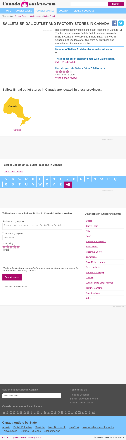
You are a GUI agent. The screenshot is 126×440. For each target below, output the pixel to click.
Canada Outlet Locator (81, 402)
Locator (64, 11)
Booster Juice (93, 293)
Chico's (89, 277)
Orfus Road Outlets (65, 62)
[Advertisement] (28, 53)
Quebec (36, 431)
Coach (89, 220)
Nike (88, 231)
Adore (89, 298)
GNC (88, 236)
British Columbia (22, 427)
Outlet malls (24, 11)
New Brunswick (57, 427)
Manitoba (40, 427)
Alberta (6, 427)
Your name (13, 234)
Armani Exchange (95, 272)
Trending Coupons (79, 394)
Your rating (7, 244)
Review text (13, 221)
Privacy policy (34, 437)
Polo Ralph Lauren (95, 262)
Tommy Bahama (94, 288)
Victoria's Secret (94, 251)
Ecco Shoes (92, 246)
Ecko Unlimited (93, 267)
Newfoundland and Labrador (98, 427)
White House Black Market (99, 282)
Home (8, 11)
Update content (19, 437)
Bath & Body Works (96, 241)
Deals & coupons (84, 11)
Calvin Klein (92, 226)
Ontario (25, 431)
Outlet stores (45, 11)
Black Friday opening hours (84, 398)
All (68, 184)
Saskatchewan (52, 431)
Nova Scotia (10, 431)
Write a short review (66, 78)
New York (74, 427)
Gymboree (91, 257)
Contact (5, 437)
